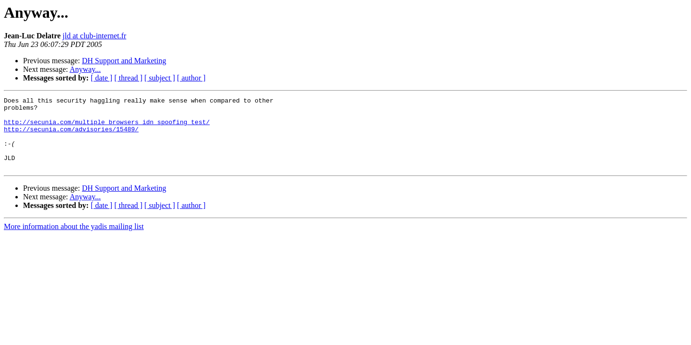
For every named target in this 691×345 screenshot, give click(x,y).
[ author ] (191, 78)
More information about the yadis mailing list (74, 241)
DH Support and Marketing (124, 61)
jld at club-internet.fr (94, 36)
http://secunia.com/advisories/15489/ (71, 136)
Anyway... (85, 69)
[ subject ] (159, 78)
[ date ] (101, 78)
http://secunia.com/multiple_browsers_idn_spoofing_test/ (107, 127)
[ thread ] (128, 78)
